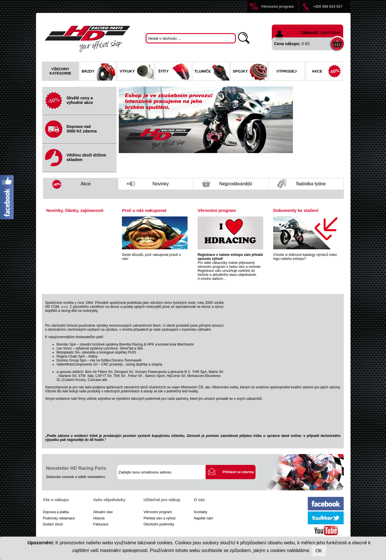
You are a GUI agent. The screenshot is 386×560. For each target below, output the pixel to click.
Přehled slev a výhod (159, 518)
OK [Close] (318, 550)
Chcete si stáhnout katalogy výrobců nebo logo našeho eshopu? (305, 257)
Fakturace (100, 524)
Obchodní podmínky (159, 524)
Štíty (175, 72)
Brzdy (99, 72)
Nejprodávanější (227, 185)
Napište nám (203, 518)
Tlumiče (211, 72)
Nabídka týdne (301, 184)
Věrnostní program (277, 6)
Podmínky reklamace (59, 518)
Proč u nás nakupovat (144, 210)
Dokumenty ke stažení (295, 210)
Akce (327, 72)
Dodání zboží (53, 524)
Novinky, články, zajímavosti (74, 210)
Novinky (148, 185)
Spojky (250, 72)
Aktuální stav (103, 512)
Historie (99, 518)
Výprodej (286, 71)
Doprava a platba (56, 512)
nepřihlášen (330, 32)
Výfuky (137, 72)
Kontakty (200, 512)
